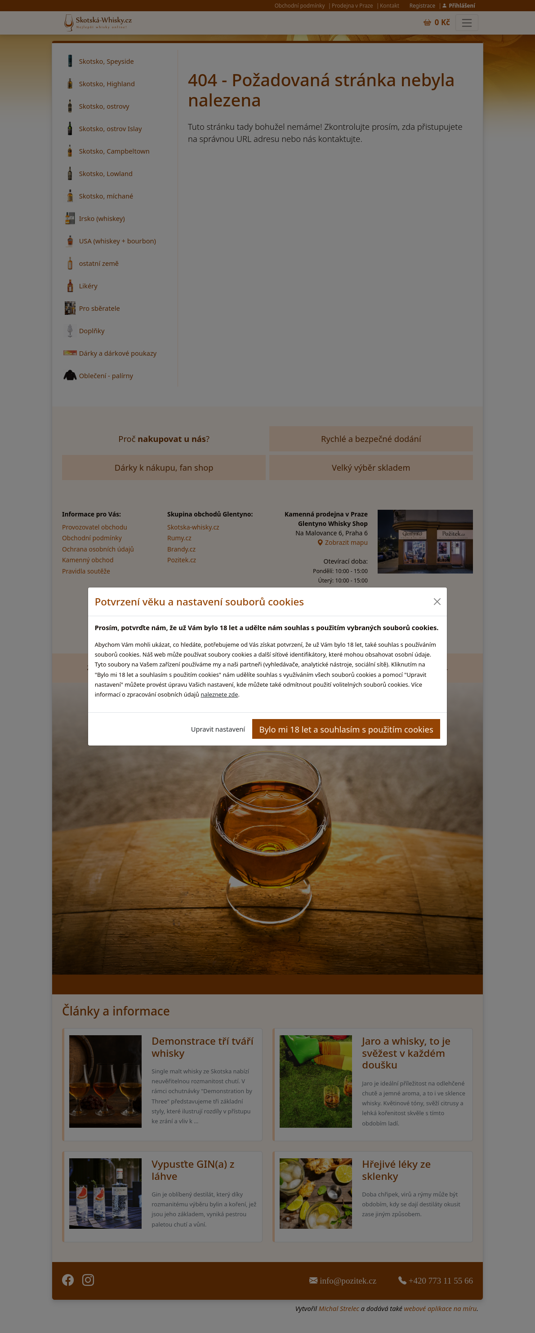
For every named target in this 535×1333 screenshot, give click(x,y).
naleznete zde (219, 694)
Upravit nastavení (218, 728)
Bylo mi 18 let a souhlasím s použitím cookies (346, 729)
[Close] (436, 601)
